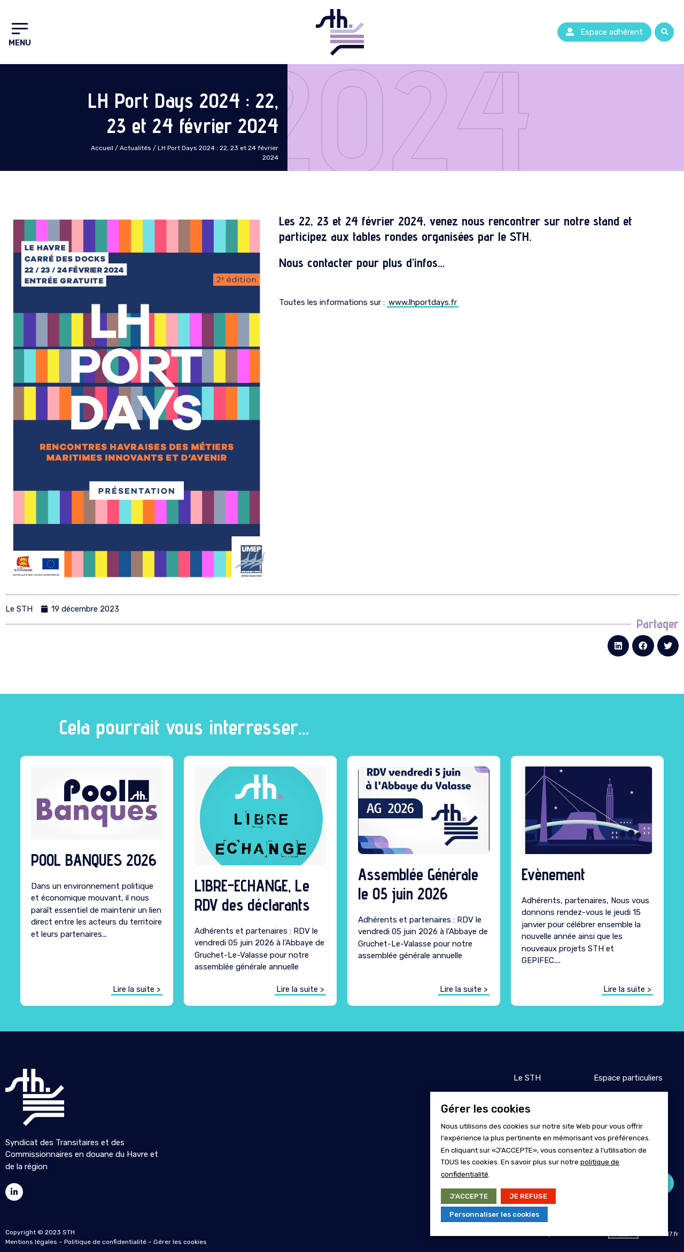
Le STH (527, 1078)
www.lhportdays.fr (422, 302)
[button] (604, 32)
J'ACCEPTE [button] (468, 1196)
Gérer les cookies (180, 1242)
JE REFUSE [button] (528, 1196)
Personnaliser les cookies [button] (494, 1214)
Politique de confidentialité (105, 1242)
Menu (20, 43)
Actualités (135, 148)
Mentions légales (31, 1242)
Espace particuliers (628, 1078)
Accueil (102, 148)
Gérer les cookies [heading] (486, 1108)
